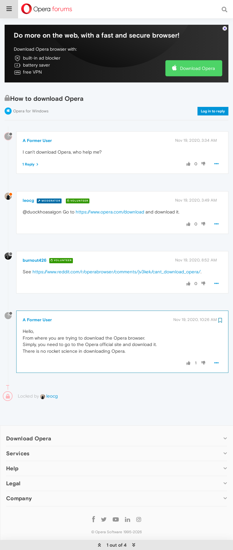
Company (19, 479)
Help (12, 449)
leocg (28, 181)
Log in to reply (213, 92)
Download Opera (197, 49)
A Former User (37, 121)
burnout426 (35, 241)
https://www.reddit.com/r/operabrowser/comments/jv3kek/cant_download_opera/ (116, 253)
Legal (13, 464)
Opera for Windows (30, 92)
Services (17, 435)
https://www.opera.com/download (110, 193)
